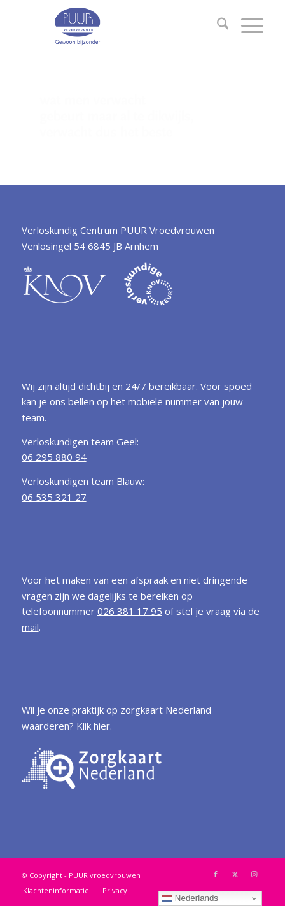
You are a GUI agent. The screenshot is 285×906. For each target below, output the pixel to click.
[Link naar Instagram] (253, 874)
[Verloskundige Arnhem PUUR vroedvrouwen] (119, 25)
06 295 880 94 (54, 456)
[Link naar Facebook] (215, 874)
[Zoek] (216, 25)
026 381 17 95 (129, 611)
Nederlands (190, 898)
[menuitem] (216, 25)
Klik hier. (94, 725)
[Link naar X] (234, 874)
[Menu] (245, 25)
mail (30, 627)
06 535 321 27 (54, 497)
